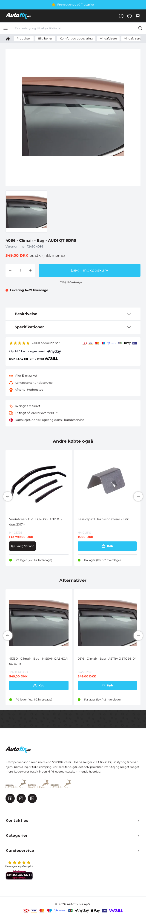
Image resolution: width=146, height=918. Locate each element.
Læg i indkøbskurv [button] (89, 270)
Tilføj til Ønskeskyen (71, 282)
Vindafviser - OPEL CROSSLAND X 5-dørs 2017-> (35, 521)
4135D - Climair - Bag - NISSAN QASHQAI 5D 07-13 (38, 661)
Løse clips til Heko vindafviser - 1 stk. (103, 519)
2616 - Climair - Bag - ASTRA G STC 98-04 (107, 658)
